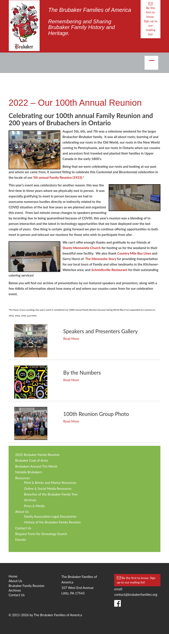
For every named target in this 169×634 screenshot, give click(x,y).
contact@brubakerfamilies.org (135, 594)
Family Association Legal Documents (50, 516)
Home (13, 576)
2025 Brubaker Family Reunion (37, 455)
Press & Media (34, 506)
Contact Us (23, 528)
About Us (22, 512)
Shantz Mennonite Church (81, 248)
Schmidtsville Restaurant (109, 270)
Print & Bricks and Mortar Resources (50, 483)
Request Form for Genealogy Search (41, 534)
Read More (71, 339)
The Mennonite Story (100, 259)
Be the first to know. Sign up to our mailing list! (150, 19)
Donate (20, 539)
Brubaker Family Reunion (26, 586)
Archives (30, 500)
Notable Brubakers (28, 472)
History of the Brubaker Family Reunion (52, 522)
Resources (22, 478)
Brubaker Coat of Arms (31, 460)
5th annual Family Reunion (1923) (57, 177)
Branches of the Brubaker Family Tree (51, 494)
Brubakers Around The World (36, 466)
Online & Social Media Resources (48, 488)
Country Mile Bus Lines (134, 253)
